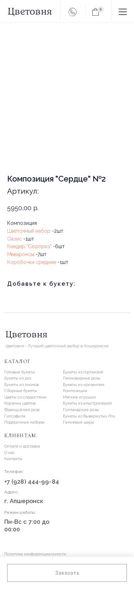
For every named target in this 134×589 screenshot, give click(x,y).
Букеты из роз (17, 378)
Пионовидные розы (81, 378)
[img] (52, 538)
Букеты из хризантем (83, 384)
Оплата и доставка (22, 446)
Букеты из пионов (21, 384)
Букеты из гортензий (83, 372)
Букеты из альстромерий (87, 403)
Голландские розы (81, 409)
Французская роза (22, 409)
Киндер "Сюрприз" (29, 246)
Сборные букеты (20, 390)
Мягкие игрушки (79, 397)
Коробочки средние (31, 262)
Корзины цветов (19, 403)
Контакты (13, 458)
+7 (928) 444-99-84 (31, 481)
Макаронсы (20, 254)
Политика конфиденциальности (35, 553)
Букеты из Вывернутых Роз (89, 416)
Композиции (75, 390)
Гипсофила (14, 416)
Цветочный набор (28, 231)
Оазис (14, 239)
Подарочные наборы (24, 422)
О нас (9, 452)
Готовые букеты (19, 372)
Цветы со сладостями (25, 397)
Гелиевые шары (78, 422)
